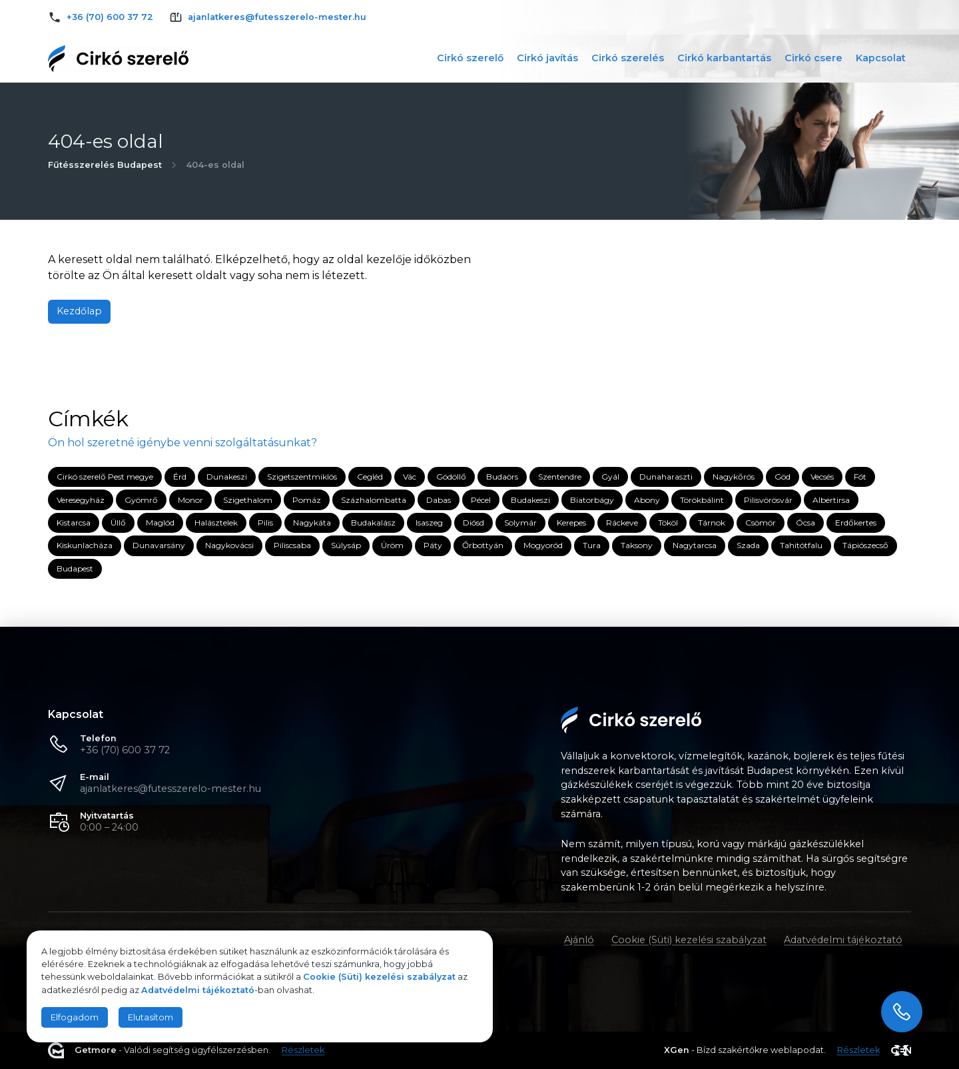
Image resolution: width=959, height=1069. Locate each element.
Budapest (75, 568)
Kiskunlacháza (85, 546)
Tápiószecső (865, 546)
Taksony (637, 546)
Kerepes (571, 523)
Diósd (473, 523)
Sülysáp (346, 546)
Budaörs (502, 477)
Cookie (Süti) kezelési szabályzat (689, 940)
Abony (647, 500)
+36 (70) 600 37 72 (125, 750)
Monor (190, 500)
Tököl (668, 523)
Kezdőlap (79, 311)
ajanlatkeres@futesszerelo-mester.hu (170, 789)
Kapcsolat (881, 58)
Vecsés (822, 477)
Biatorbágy (592, 500)
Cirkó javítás (547, 58)
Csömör (760, 523)
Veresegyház (81, 500)
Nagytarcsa (695, 546)
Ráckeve (622, 523)
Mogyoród (543, 546)
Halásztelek (216, 523)
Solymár (520, 523)
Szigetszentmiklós (302, 477)
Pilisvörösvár (768, 500)
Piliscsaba (292, 546)
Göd (783, 477)
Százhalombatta (373, 500)
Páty (433, 546)
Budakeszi (530, 500)
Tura (592, 546)
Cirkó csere (813, 58)
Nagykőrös (734, 477)
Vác (409, 477)
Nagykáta (312, 523)
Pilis (265, 523)
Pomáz (306, 500)
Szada (748, 546)
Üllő (118, 523)
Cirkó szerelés (627, 58)
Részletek (303, 1051)
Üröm (392, 546)
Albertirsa (831, 500)
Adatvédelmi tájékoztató (843, 940)
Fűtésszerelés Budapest (105, 165)
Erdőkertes (855, 523)
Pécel (481, 500)
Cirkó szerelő (470, 58)
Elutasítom (150, 1017)
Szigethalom (247, 500)
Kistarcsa (74, 523)
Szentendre (559, 477)
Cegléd (370, 477)
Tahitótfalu (801, 546)
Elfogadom (75, 1017)
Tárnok (711, 523)
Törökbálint (702, 500)
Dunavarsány (159, 546)
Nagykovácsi (229, 546)
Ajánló (579, 940)
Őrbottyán (482, 546)
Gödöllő (451, 477)
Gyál (610, 477)
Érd (179, 477)
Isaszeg (429, 523)
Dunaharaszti (666, 477)
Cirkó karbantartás (724, 58)
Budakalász (373, 523)
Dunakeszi (226, 477)
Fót (860, 477)
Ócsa (805, 523)
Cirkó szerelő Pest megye (105, 477)
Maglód (160, 523)
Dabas (438, 500)
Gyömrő (141, 500)
